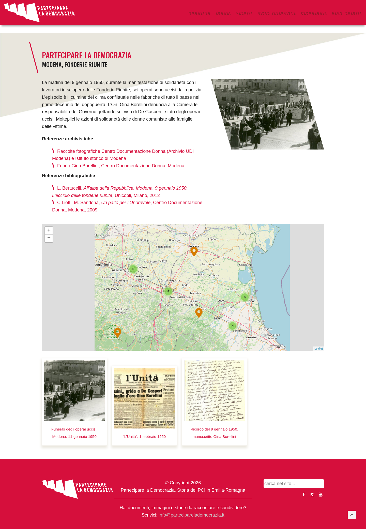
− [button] (49, 238)
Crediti (354, 13)
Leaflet (318, 348)
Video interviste (277, 13)
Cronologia (314, 13)
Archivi (245, 13)
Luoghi (223, 13)
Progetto (200, 13)
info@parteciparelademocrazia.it (191, 515)
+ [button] (49, 231)
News (337, 13)
